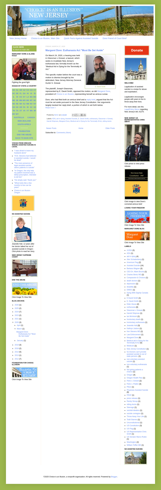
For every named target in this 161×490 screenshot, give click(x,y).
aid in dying (60, 118)
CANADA (31, 117)
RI (28, 107)
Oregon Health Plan (134, 378)
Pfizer (129, 387)
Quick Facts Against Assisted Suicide (81, 38)
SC (31, 107)
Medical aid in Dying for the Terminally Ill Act (86, 121)
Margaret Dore (103, 91)
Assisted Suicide (71, 118)
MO (24, 100)
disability (130, 287)
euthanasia (93, 118)
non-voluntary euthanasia (137, 364)
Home (81, 128)
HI (28, 93)
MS (27, 100)
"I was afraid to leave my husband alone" (24, 152)
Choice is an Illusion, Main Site (45, 38)
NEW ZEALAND (24, 121)
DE (17, 93)
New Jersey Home (18, 38)
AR (20, 90)
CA (27, 90)
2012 (17, 359)
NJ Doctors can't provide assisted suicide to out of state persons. (136, 354)
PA (24, 107)
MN (20, 100)
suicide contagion (134, 413)
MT (31, 100)
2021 (17, 319)
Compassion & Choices (136, 278)
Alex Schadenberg (134, 259)
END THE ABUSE (24, 135)
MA (31, 97)
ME (13, 100)
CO (31, 90)
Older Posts (110, 128)
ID (35, 93)
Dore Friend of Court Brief (115, 38)
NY (35, 104)
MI (17, 100)
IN (17, 97)
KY (24, 97)
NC (35, 100)
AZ (24, 90)
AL (17, 90)
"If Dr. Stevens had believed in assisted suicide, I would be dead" (25, 158)
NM (27, 104)
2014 (17, 352)
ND (13, 104)
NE (17, 104)
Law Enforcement (134, 335)
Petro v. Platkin (133, 384)
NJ (24, 104)
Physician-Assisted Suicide (137, 390)
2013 (17, 355)
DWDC (129, 290)
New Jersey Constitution (136, 349)
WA (31, 111)
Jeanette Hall (132, 325)
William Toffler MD (134, 445)
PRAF (129, 395)
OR (20, 107)
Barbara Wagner (133, 268)
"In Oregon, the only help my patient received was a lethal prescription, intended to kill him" (25, 174)
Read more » (50, 108)
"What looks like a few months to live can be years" (23, 185)
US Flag (130, 429)
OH (13, 107)
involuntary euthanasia (136, 322)
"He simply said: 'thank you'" (25, 180)
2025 (17, 308)
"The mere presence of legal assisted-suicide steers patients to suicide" (24, 165)
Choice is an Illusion (65, 94)
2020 (17, 322)
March (19, 329)
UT (21, 111)
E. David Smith (83, 118)
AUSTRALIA (19, 117)
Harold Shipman (52, 121)
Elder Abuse (131, 304)
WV (13, 114)
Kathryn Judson (133, 328)
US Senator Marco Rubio (137, 437)
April (19, 325)
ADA (53, 118)
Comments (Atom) (63, 133)
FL (21, 93)
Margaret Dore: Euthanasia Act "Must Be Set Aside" (74, 50)
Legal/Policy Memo (132, 109)
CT (35, 90)
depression (131, 284)
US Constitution (133, 426)
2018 (17, 348)
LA (28, 97)
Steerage (130, 407)
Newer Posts (51, 128)
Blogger (114, 477)
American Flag (132, 262)
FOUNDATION (24, 131)
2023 (17, 315)
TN (14, 111)
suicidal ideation (133, 410)
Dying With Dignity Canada (137, 293)
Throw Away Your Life (135, 416)
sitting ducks (107, 121)
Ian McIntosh (132, 316)
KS (21, 97)
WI (35, 111)
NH (20, 104)
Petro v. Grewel (133, 381)
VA (24, 111)
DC (13, 93)
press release (132, 398)
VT (28, 111)
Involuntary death (133, 319)
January (20, 340)
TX (17, 111)
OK (17, 107)
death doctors (132, 281)
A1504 (129, 250)
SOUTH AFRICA (24, 124)
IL (13, 97)
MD (34, 97)
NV (31, 104)
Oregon (130, 375)
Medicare (130, 346)
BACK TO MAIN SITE (24, 138)
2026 (17, 305)
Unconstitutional (133, 423)
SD (35, 107)
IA (31, 93)
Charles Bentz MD (134, 275)
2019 (17, 345)
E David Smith (132, 298)
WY (17, 114)
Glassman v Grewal (105, 118)
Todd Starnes (132, 420)
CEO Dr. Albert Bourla (135, 272)
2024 (17, 312)
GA (24, 93)
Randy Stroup (132, 401)
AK (13, 90)
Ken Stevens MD (133, 331)
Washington (131, 442)
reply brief (91, 99)
